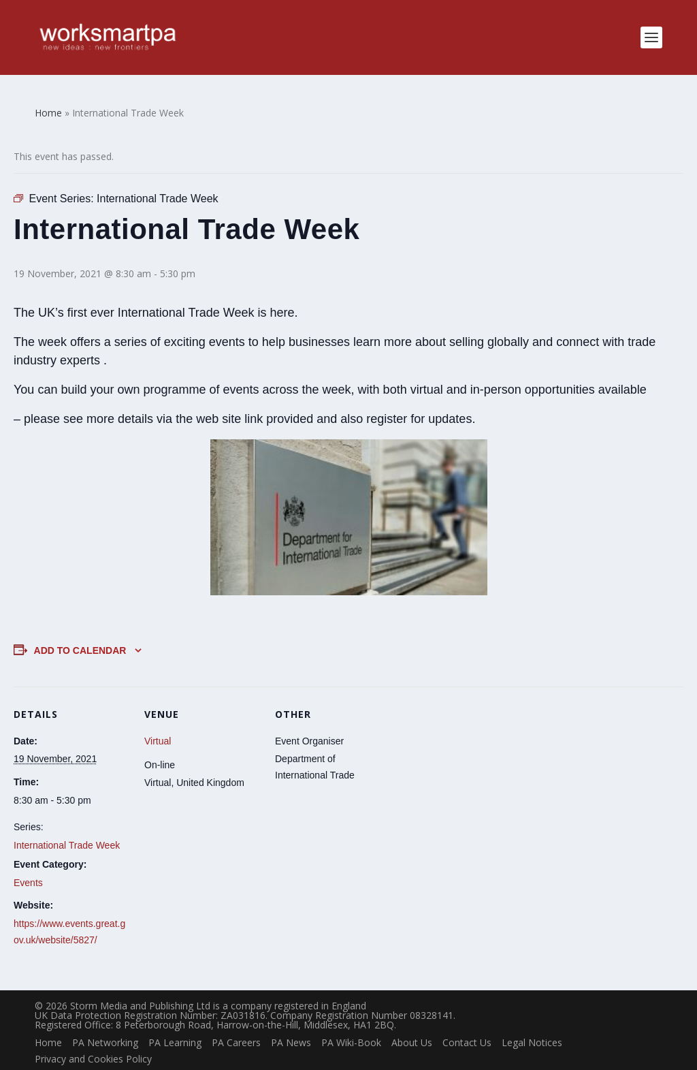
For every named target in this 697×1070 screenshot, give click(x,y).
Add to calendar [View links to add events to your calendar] (80, 631)
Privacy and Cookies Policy (93, 1039)
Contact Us (466, 1022)
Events (28, 862)
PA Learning (174, 1022)
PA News (291, 1022)
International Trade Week (67, 825)
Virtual (157, 721)
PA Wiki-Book (351, 1022)
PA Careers (236, 1022)
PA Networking (105, 1022)
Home (48, 1022)
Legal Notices (532, 1022)
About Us (411, 1022)
